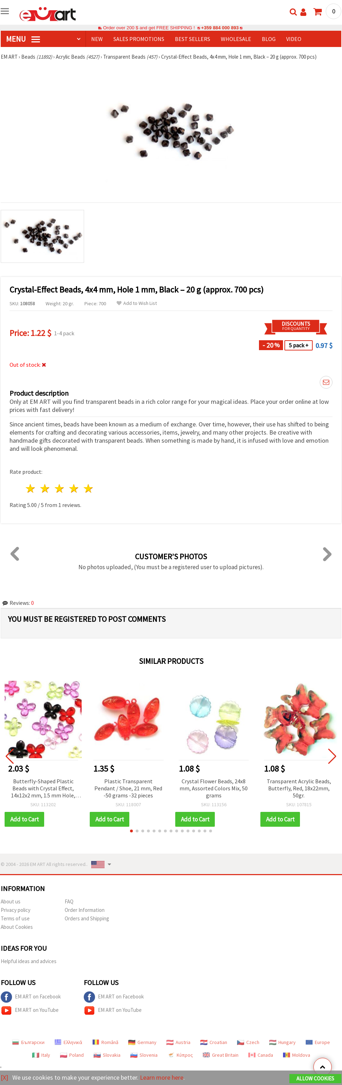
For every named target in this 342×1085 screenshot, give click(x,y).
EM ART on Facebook (31, 997)
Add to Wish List (137, 303)
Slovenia (144, 1055)
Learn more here (161, 1077)
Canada (260, 1055)
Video (293, 38)
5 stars (88, 488)
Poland (72, 1055)
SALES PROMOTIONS (138, 38)
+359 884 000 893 (219, 27)
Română (105, 1042)
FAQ (69, 901)
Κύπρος (180, 1055)
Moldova (296, 1055)
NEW (97, 38)
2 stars (45, 488)
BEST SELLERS (192, 38)
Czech (248, 1042)
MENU (23, 39)
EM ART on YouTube (30, 1010)
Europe (318, 1042)
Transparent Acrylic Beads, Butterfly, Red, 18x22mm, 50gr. (299, 788)
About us (10, 901)
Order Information (85, 910)
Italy (41, 1055)
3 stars (60, 488)
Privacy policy (15, 910)
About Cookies (17, 927)
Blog (269, 38)
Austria (178, 1042)
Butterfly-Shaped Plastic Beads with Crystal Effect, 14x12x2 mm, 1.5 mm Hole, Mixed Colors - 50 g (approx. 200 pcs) (43, 789)
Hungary (282, 1042)
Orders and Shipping (87, 918)
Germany (142, 1042)
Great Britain (220, 1055)
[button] (131, 831)
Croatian (213, 1042)
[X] (4, 1077)
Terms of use (15, 918)
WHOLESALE (236, 38)
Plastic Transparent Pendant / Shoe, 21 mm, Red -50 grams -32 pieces (128, 788)
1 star (31, 488)
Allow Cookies (315, 1078)
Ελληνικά (68, 1042)
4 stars (74, 488)
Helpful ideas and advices (29, 961)
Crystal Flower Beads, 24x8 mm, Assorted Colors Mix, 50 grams (213, 788)
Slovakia (107, 1055)
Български (28, 1042)
